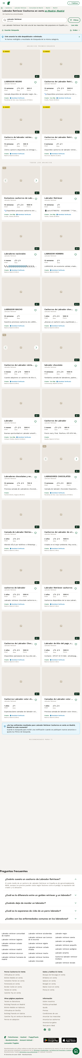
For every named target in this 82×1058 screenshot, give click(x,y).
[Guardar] (35, 82)
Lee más (74, 25)
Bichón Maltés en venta (13, 978)
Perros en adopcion (11, 1019)
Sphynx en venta (49, 981)
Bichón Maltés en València (14, 1007)
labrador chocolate (35, 961)
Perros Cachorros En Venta (14, 972)
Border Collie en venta (13, 987)
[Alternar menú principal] (4, 3)
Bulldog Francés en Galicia (14, 1013)
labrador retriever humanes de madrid (14, 958)
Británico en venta (50, 978)
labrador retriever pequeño (66, 945)
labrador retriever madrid (12, 949)
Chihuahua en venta (12, 975)
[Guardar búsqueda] (76, 1051)
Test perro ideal (49, 1026)
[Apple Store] (69, 1040)
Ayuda (45, 1007)
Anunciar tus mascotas (51, 1016)
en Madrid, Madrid (54, 11)
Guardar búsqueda (10, 30)
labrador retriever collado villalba (38, 948)
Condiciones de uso (50, 1013)
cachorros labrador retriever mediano (66, 958)
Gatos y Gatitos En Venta (52, 972)
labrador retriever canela (65, 937)
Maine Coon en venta (51, 987)
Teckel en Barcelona (12, 1001)
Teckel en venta (10, 990)
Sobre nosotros (49, 1001)
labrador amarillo (62, 953)
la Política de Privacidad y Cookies (60, 1050)
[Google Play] (51, 1040)
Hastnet (23, 1037)
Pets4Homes (13, 1037)
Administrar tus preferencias (28, 1052)
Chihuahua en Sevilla (12, 1010)
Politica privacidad (50, 1004)
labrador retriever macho (38, 953)
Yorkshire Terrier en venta (14, 981)
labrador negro (61, 934)
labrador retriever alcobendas (40, 934)
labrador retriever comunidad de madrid (13, 935)
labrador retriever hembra (38, 957)
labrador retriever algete (38, 943)
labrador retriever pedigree (66, 949)
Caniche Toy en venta (12, 993)
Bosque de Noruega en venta (54, 975)
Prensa (45, 1010)
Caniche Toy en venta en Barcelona (17, 1016)
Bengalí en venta (49, 984)
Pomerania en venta (12, 984)
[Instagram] (49, 1029)
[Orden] (75, 30)
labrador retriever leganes (12, 940)
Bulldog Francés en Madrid (14, 1004)
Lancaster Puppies (11, 1043)
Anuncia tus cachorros (51, 1019)
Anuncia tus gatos (49, 1023)
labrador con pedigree (64, 941)
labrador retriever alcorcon (12, 953)
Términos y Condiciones (41, 1050)
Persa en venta (48, 990)
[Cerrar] (79, 36)
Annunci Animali (26, 1040)
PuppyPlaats (33, 1037)
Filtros (74, 20)
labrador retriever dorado (65, 963)
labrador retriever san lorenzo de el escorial (40, 938)
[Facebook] (45, 1029)
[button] (21, 180)
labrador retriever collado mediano (12, 944)
